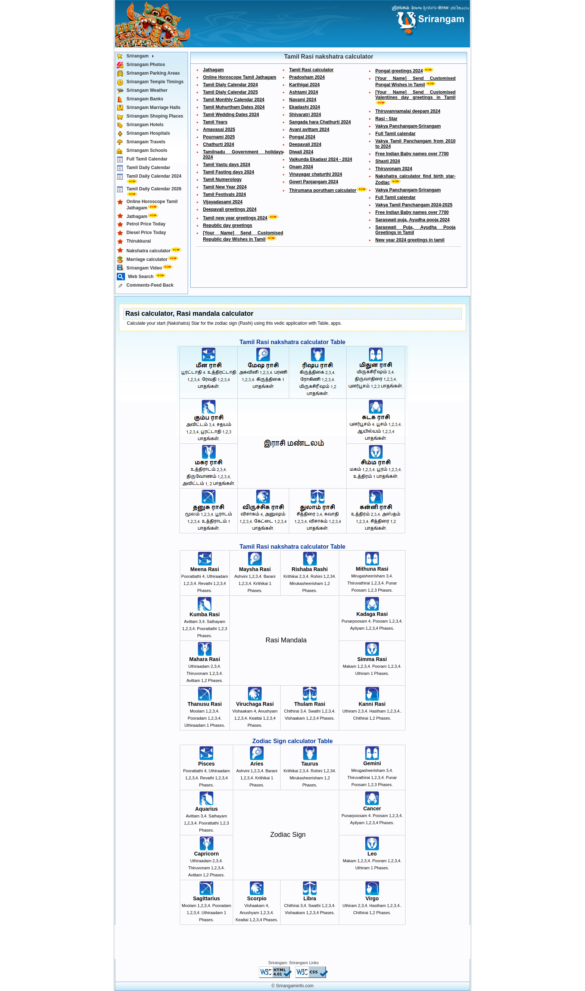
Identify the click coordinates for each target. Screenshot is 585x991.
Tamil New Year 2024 (225, 187)
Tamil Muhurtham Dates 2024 (234, 107)
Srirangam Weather (142, 91)
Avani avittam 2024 (309, 129)
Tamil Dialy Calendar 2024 (230, 84)
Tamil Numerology (222, 179)
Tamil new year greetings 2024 (235, 218)
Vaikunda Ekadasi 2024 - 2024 (320, 159)
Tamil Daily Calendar (143, 168)
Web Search (143, 276)
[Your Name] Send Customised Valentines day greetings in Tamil (415, 95)
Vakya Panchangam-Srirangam (408, 126)
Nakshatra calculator (151, 250)
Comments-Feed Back (145, 286)
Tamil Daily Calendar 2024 (149, 179)
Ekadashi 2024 (304, 107)
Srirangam (137, 56)
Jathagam (139, 216)
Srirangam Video (146, 267)
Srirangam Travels (141, 142)
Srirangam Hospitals (143, 134)
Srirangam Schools (142, 151)
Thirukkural (134, 242)
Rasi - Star (386, 118)
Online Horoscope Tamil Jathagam (147, 205)
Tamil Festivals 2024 (224, 194)
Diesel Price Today (141, 233)
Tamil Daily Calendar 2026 (149, 191)
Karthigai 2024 (304, 84)
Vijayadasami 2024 (223, 202)
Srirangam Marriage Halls (149, 108)
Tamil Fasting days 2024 (228, 172)
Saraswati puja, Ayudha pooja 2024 (412, 219)
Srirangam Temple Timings (150, 82)
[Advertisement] (328, 269)
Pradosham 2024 (307, 77)
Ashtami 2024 (303, 92)
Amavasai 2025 (219, 129)
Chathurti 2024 (218, 144)
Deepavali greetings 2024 (229, 209)
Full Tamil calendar (395, 133)
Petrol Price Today (141, 224)
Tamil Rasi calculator (311, 69)
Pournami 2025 (219, 137)
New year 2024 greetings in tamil (409, 240)
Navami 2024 (302, 99)
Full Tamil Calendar (142, 159)
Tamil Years (215, 122)
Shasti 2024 (387, 161)
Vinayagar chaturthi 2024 (315, 174)
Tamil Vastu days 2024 (226, 164)
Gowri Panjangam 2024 (313, 181)
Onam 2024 (301, 166)
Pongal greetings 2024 (399, 71)
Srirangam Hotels (140, 125)
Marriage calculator (149, 259)
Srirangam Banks (140, 99)
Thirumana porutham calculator (322, 190)
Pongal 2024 (302, 137)
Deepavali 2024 (305, 144)
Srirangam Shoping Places (150, 116)
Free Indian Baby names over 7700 (412, 153)
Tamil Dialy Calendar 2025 (230, 92)
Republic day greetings (227, 225)
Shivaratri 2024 (305, 114)
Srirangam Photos (141, 65)
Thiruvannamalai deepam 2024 (407, 111)
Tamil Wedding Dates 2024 (231, 114)
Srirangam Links (304, 962)
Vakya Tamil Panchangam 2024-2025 (414, 205)
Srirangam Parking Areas (148, 74)
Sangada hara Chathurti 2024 (320, 122)
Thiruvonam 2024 (393, 168)
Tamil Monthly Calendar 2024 (234, 99)
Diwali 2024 (301, 152)
